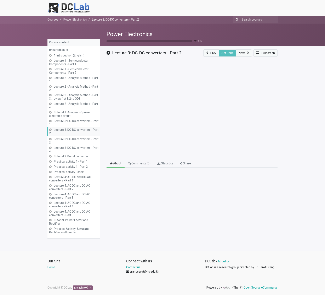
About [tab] (115, 163)
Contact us (133, 267)
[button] (73, 50)
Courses (52, 19)
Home (51, 267)
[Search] (236, 19)
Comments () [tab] (139, 163)
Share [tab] (185, 163)
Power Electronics (130, 34)
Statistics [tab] (165, 163)
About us (224, 261)
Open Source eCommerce (261, 287)
